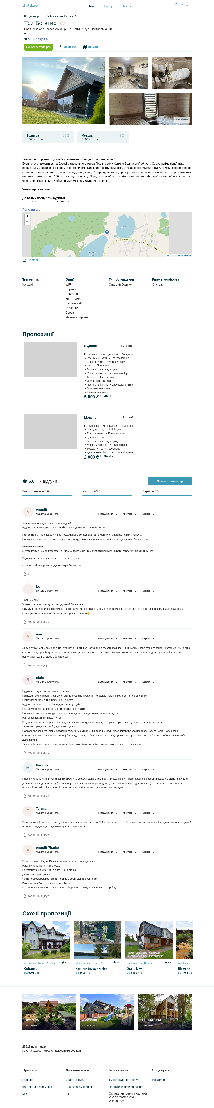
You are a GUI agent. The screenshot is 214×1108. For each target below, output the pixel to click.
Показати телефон (38, 47)
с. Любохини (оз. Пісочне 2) (60, 16)
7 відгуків (41, 39)
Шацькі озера (32, 16)
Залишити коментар (170, 481)
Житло (91, 6)
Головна (27, 1079)
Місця (127, 6)
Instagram (158, 1079)
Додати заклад (75, 1079)
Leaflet (170, 255)
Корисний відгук (35, 621)
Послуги (109, 6)
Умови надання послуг (124, 1079)
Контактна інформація (37, 1086)
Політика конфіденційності (126, 1086)
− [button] (27, 222)
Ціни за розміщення (79, 1086)
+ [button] (27, 216)
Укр (184, 5)
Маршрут (67, 47)
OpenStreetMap (184, 255)
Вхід (68, 1093)
